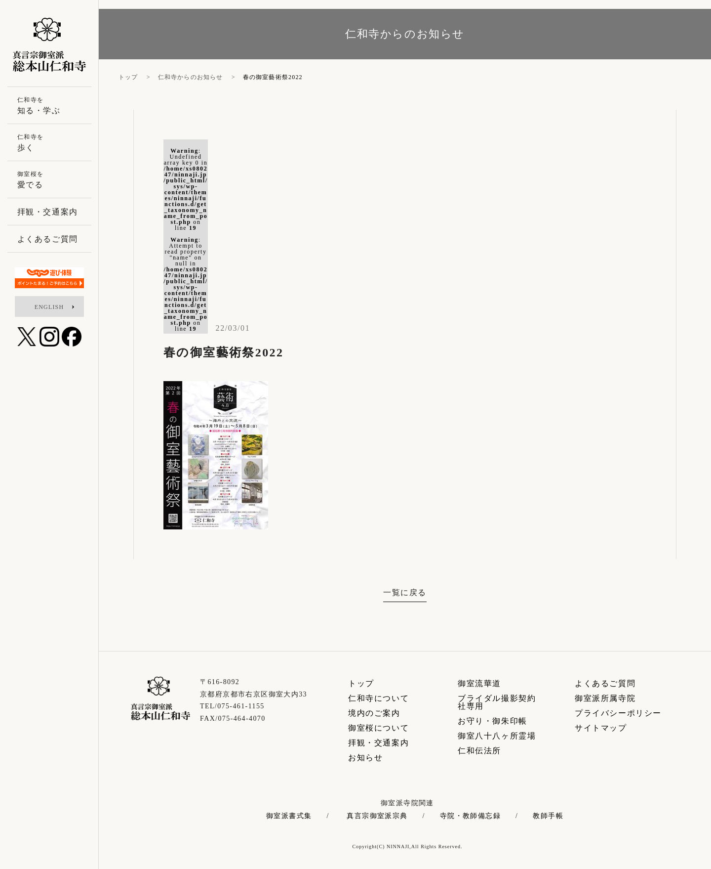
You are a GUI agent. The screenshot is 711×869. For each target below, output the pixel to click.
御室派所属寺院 (605, 698)
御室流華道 (479, 683)
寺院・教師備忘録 (470, 816)
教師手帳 (548, 816)
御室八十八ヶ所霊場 (497, 736)
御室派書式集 (289, 816)
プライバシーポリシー (618, 713)
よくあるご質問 (605, 683)
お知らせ (365, 757)
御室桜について (378, 728)
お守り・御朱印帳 (492, 721)
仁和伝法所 (479, 750)
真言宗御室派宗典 (377, 816)
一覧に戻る (405, 592)
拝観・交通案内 (378, 743)
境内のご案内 (374, 713)
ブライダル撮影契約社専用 (497, 702)
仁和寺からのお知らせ (190, 77)
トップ (128, 77)
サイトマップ (601, 728)
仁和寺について (378, 698)
